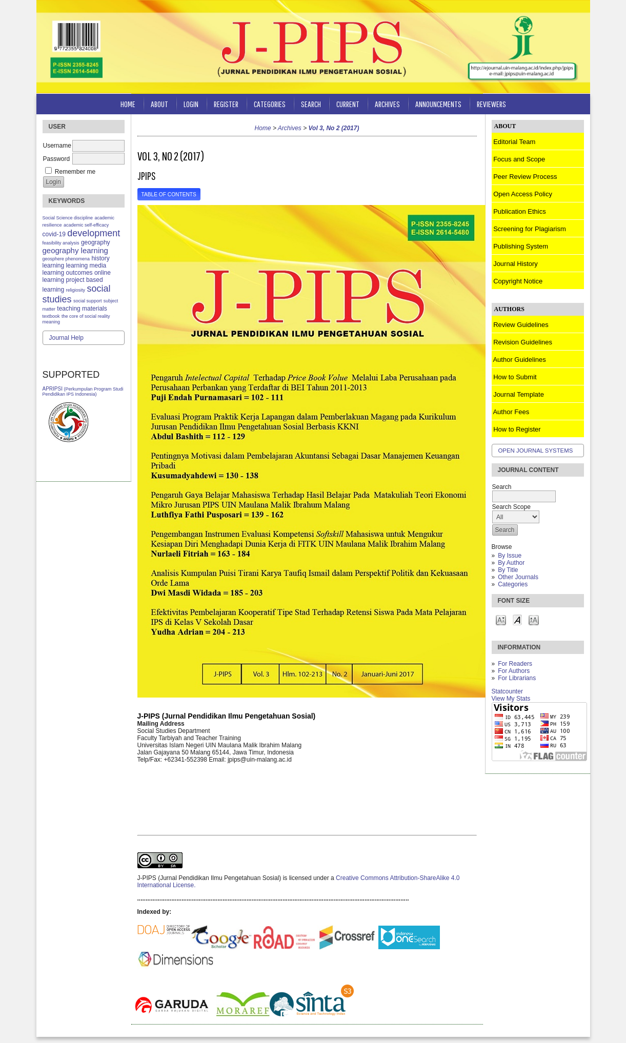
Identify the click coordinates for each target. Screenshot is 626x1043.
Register (226, 104)
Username (57, 145)
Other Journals (518, 577)
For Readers (515, 663)
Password (56, 158)
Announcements (438, 104)
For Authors (514, 670)
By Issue (509, 555)
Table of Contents (169, 194)
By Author (511, 562)
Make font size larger (534, 619)
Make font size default (517, 619)
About (159, 104)
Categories (513, 584)
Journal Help (66, 337)
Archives (387, 104)
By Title (508, 570)
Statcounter (507, 691)
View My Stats (511, 698)
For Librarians (517, 678)
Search (311, 104)
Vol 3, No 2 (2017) (334, 128)
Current (347, 104)
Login (191, 104)
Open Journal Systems (535, 450)
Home (127, 104)
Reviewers (491, 104)
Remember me (75, 171)
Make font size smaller (501, 619)
